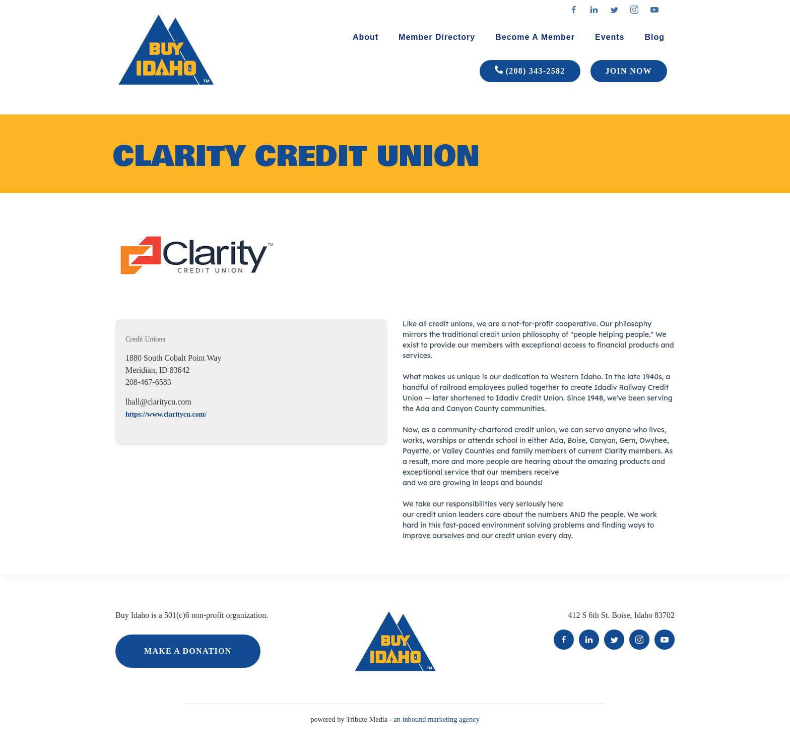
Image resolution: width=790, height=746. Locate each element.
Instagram (639, 639)
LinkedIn (589, 639)
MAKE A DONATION (188, 651)
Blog (654, 37)
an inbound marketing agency (436, 719)
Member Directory (437, 37)
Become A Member (535, 37)
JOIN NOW (629, 71)
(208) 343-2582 (530, 71)
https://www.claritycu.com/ (166, 414)
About (365, 37)
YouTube (665, 639)
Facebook (564, 639)
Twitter (614, 639)
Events (609, 37)
